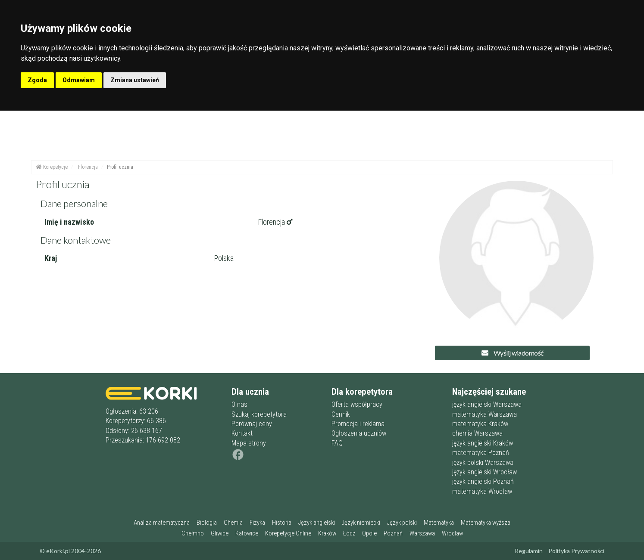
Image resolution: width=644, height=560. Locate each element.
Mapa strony (248, 443)
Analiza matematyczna (162, 522)
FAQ (337, 443)
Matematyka (439, 522)
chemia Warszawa (477, 433)
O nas (239, 404)
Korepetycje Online (288, 533)
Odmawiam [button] (79, 80)
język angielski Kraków (482, 443)
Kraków (327, 533)
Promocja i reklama (358, 424)
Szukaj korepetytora (259, 414)
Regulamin (529, 550)
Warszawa (422, 533)
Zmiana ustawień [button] (134, 80)
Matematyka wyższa (485, 522)
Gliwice (219, 533)
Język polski (402, 522)
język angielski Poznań (483, 481)
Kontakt (242, 433)
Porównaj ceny (251, 424)
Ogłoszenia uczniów (358, 433)
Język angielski (316, 522)
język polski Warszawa (482, 462)
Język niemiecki (361, 522)
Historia (281, 522)
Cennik (340, 414)
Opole (369, 533)
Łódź (349, 533)
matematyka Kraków (480, 424)
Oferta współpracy (356, 404)
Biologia (207, 522)
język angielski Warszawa (487, 404)
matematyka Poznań (480, 453)
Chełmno (192, 533)
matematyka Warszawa (484, 414)
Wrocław (452, 533)
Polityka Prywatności (576, 550)
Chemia (233, 522)
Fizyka (257, 522)
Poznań (393, 533)
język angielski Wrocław (484, 472)
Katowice (246, 533)
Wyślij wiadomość (512, 353)
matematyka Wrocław (482, 491)
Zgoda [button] (37, 80)
